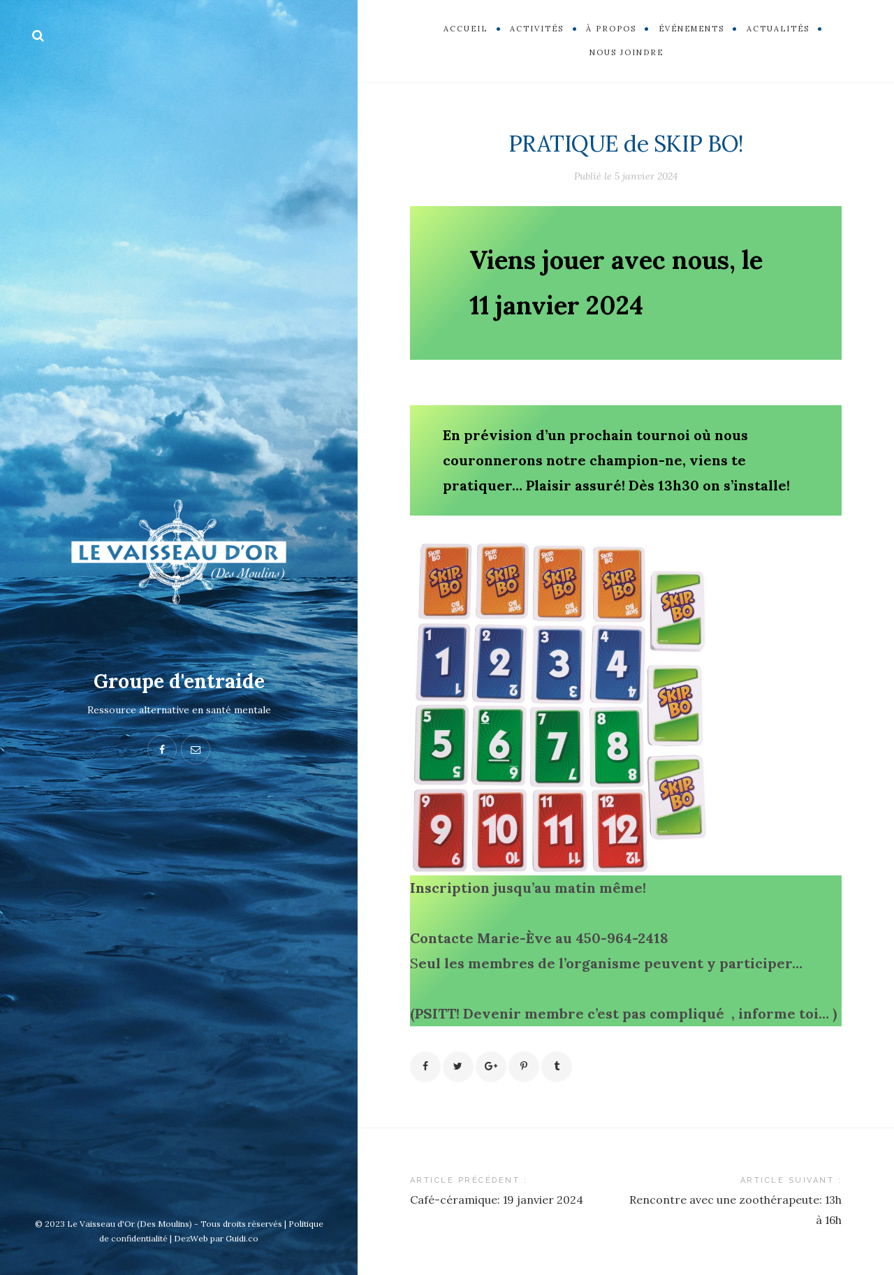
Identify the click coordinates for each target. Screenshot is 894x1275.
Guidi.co (242, 1238)
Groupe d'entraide (179, 681)
